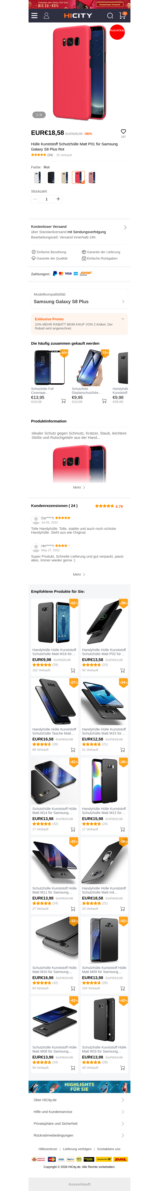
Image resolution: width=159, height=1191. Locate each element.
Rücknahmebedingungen (53, 1135)
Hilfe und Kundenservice (53, 1112)
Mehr (77, 574)
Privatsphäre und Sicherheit (55, 1124)
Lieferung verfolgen (77, 1149)
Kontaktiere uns (109, 1149)
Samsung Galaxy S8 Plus (61, 301)
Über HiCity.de (45, 1100)
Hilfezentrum (48, 1149)
